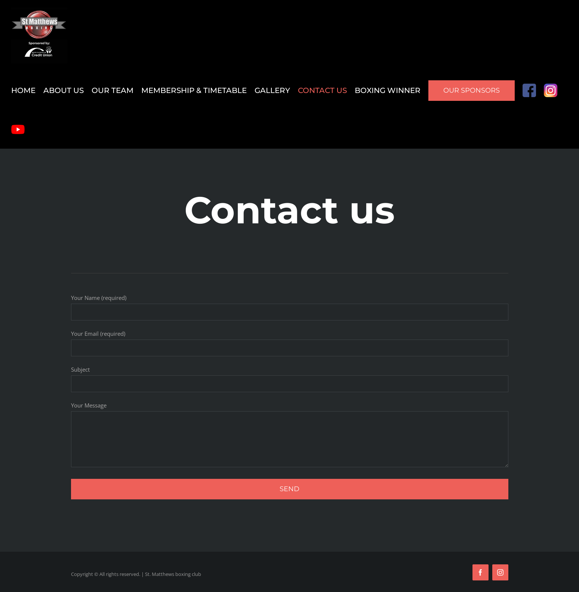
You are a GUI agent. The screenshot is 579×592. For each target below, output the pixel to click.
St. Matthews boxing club (173, 574)
